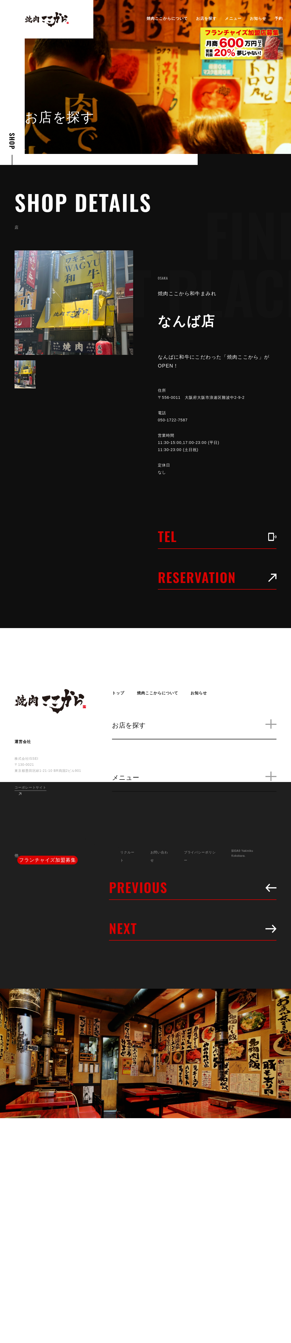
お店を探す (206, 18)
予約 (279, 18)
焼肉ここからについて (167, 18)
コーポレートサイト (30, 787)
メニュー (233, 18)
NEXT (192, 928)
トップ (118, 693)
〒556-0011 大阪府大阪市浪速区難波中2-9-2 (205, 397)
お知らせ (258, 18)
